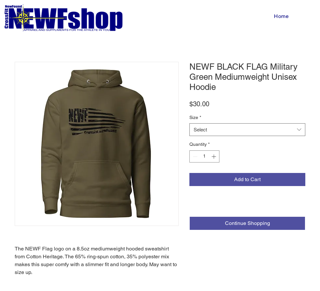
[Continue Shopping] (247, 223)
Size (195, 117)
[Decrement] (194, 156)
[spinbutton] (204, 156)
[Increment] (214, 156)
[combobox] (247, 129)
